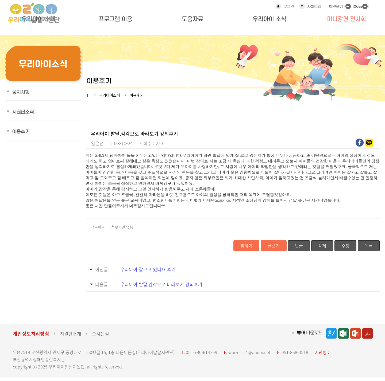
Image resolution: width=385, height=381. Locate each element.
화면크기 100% (356, 6)
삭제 (322, 245)
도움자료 (192, 19)
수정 (345, 245)
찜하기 (246, 245)
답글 (299, 245)
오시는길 (100, 333)
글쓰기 (274, 245)
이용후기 (20, 132)
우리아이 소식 (269, 19)
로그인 (288, 7)
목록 (369, 245)
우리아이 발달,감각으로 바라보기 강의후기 (161, 284)
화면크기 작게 (348, 6)
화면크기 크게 (365, 6)
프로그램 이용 (115, 19)
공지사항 (20, 92)
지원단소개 (70, 333)
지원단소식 (23, 112)
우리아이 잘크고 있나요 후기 (148, 269)
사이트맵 (314, 7)
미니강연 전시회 (346, 19)
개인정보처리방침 (31, 333)
